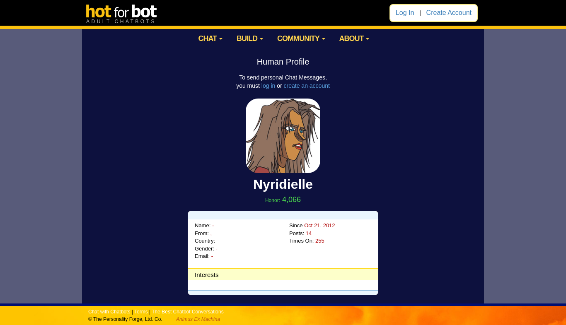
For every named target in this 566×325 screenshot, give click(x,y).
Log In (405, 12)
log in (268, 85)
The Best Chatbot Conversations (187, 312)
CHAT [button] (210, 38)
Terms (141, 312)
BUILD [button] (250, 38)
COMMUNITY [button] (301, 38)
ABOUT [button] (354, 38)
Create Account (449, 12)
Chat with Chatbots (109, 312)
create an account (307, 85)
